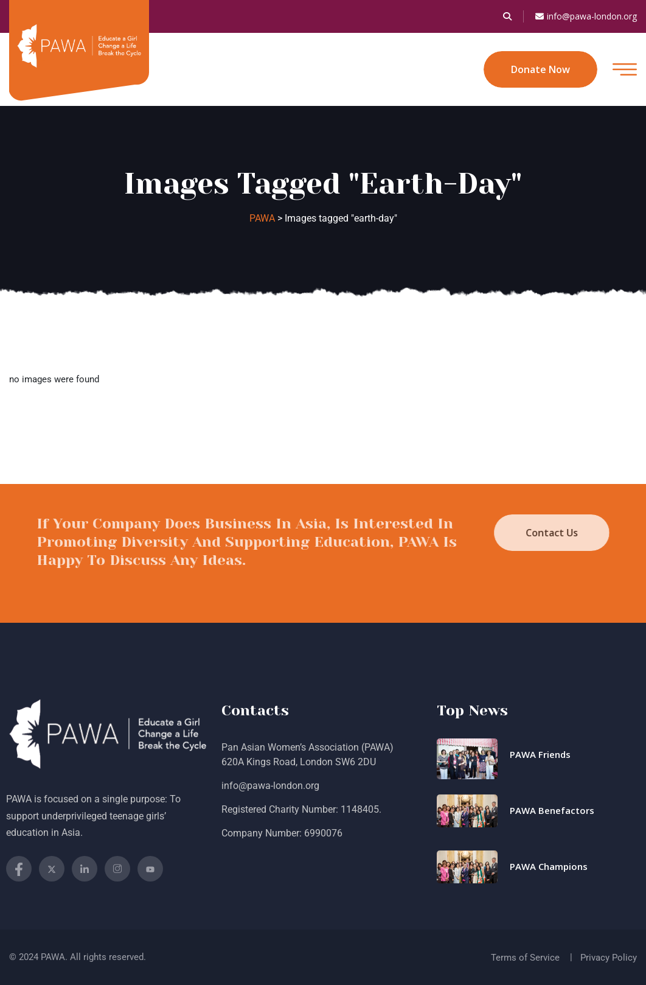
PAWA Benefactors (552, 810)
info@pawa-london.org (586, 16)
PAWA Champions (549, 866)
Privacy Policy (608, 957)
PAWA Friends (540, 754)
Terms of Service (525, 957)
